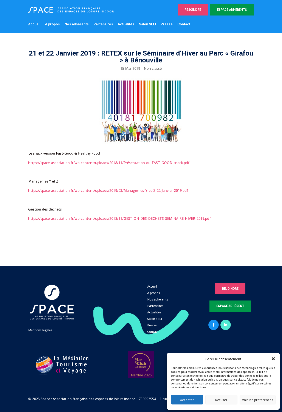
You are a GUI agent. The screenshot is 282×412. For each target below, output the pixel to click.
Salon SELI (147, 24)
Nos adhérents (77, 24)
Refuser (221, 400)
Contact (183, 24)
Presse (167, 24)
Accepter (187, 400)
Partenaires (103, 24)
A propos (52, 24)
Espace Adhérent (230, 306)
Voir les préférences (257, 400)
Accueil (34, 24)
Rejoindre (193, 9)
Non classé (153, 68)
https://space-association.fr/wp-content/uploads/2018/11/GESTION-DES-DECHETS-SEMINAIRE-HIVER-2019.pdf (119, 218)
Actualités (126, 24)
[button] (273, 359)
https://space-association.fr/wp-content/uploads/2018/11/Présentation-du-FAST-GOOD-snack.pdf (108, 162)
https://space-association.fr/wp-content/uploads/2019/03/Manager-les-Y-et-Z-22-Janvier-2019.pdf (108, 190)
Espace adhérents (232, 9)
